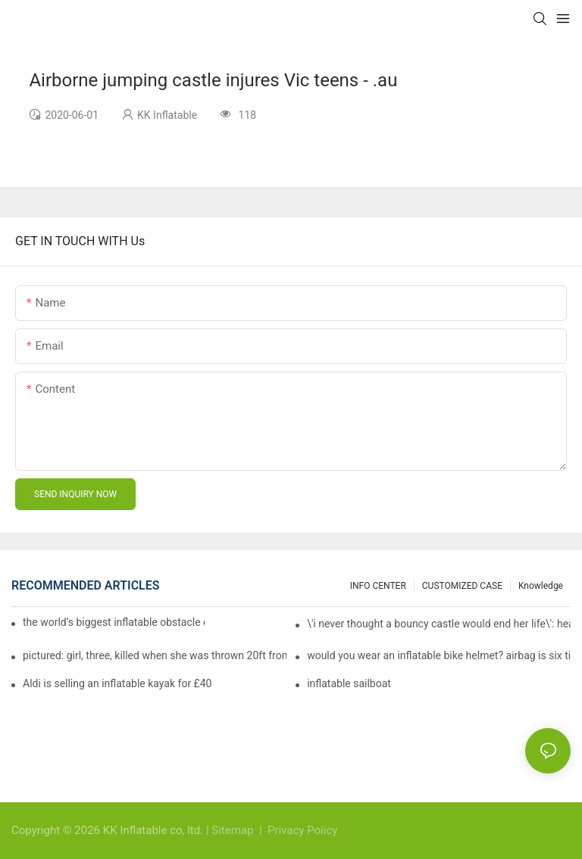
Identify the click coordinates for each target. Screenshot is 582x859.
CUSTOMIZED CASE (462, 585)
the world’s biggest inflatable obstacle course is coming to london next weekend (114, 622)
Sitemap (233, 830)
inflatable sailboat (349, 683)
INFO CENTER (378, 585)
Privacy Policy (302, 830)
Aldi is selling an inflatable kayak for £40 (117, 683)
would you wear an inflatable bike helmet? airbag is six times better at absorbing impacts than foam (439, 655)
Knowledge (540, 585)
